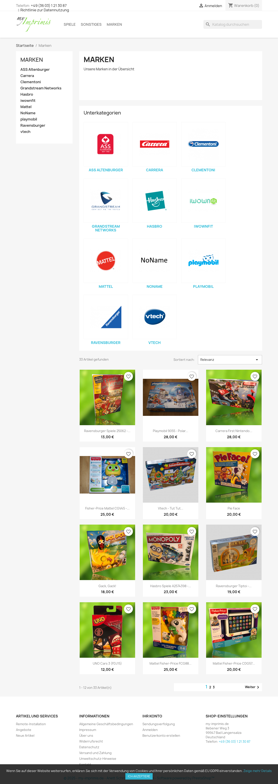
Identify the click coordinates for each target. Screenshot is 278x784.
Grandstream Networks (40, 88)
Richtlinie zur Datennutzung (44, 10)
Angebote (23, 730)
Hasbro (26, 94)
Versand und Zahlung (95, 753)
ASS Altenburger (35, 69)
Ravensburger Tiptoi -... (234, 586)
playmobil (28, 119)
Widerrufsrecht (91, 741)
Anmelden (150, 730)
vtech (25, 131)
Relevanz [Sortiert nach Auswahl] (230, 359)
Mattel (26, 107)
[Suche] (232, 24)
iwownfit (27, 100)
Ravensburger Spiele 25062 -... (107, 431)
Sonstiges (91, 24)
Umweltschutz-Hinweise (97, 758)
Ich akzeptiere (139, 776)
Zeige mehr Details (257, 771)
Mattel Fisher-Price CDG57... (234, 663)
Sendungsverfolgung (158, 724)
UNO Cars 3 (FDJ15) (107, 663)
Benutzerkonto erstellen (161, 735)
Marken (114, 24)
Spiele (70, 24)
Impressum (87, 730)
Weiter (253, 687)
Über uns (86, 735)
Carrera (27, 75)
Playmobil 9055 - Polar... (170, 431)
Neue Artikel (25, 735)
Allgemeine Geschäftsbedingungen (106, 724)
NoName (27, 113)
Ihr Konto (152, 716)
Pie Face (234, 508)
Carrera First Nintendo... (233, 431)
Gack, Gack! (107, 586)
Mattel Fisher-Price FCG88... (170, 663)
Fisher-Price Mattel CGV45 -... (107, 508)
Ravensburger (32, 125)
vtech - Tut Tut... (170, 508)
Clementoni (30, 82)
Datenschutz (89, 747)
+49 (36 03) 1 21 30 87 (49, 5)
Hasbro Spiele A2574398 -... (170, 586)
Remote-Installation (31, 724)
